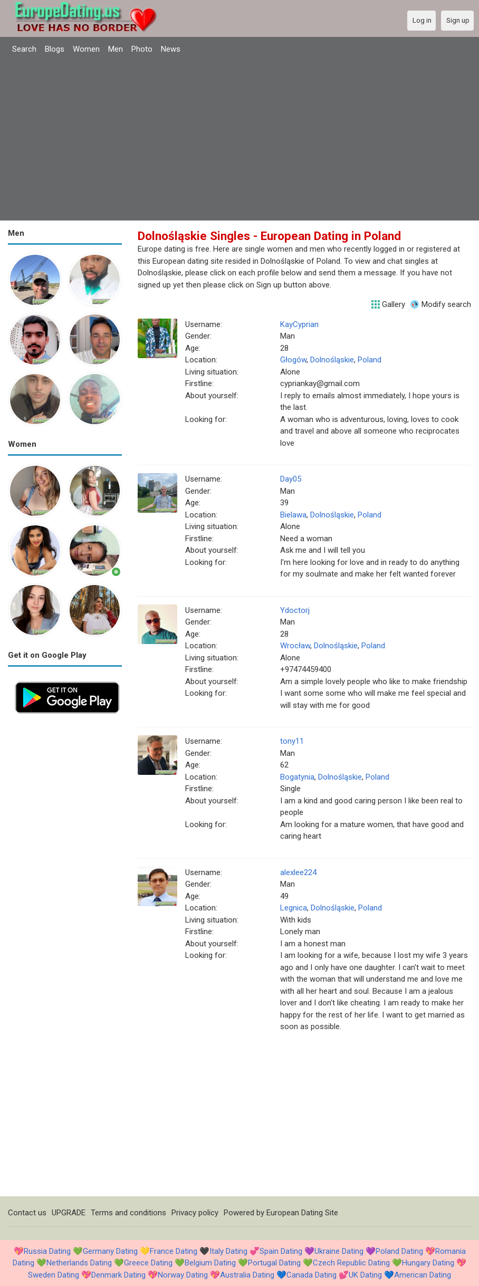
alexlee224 (298, 872)
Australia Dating (247, 1275)
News (170, 49)
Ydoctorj (295, 610)
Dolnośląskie (332, 359)
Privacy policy (194, 1212)
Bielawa (293, 515)
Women (86, 49)
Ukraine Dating (338, 1251)
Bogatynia (297, 777)
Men (115, 49)
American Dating (422, 1275)
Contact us (27, 1212)
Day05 (290, 479)
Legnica (293, 908)
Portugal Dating (274, 1263)
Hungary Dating (428, 1263)
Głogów (293, 359)
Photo (141, 49)
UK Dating (365, 1275)
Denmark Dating (118, 1275)
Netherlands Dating (79, 1263)
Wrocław (295, 645)
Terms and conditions (128, 1212)
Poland (369, 359)
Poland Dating (399, 1251)
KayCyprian (299, 324)
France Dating (173, 1251)
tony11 (292, 741)
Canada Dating (311, 1275)
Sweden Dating (53, 1275)
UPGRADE (68, 1212)
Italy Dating (228, 1251)
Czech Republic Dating (351, 1263)
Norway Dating (183, 1275)
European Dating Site (302, 1212)
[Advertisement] (239, 139)
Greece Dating (148, 1263)
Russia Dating (47, 1251)
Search (24, 49)
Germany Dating (110, 1251)
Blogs (54, 49)
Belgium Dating (210, 1263)
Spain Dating (281, 1251)
